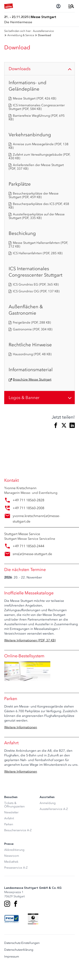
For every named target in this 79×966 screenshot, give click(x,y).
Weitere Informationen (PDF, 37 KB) (30, 640)
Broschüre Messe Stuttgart (32, 379)
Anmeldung (48, 803)
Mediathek (11, 862)
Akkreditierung (14, 850)
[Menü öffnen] (71, 6)
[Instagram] (7, 904)
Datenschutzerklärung (18, 950)
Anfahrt (9, 818)
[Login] (58, 6)
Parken (8, 824)
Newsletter (11, 812)
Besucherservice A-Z (18, 830)
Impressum (11, 956)
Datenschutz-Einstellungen (22, 943)
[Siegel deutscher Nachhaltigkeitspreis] (33, 918)
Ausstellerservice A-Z (54, 809)
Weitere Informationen (20, 727)
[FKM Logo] (11, 918)
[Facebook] (16, 904)
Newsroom (11, 856)
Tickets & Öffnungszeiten (14, 804)
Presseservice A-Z (16, 867)
